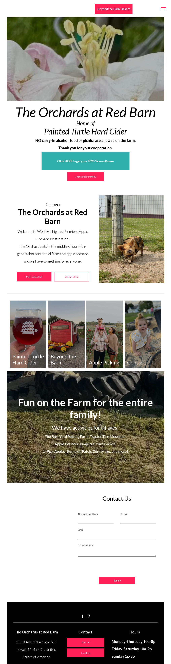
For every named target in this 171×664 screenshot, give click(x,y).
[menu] (163, 8)
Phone (123, 514)
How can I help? (85, 545)
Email (80, 529)
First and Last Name (88, 514)
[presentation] (103, 567)
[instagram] (88, 617)
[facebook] (82, 617)
